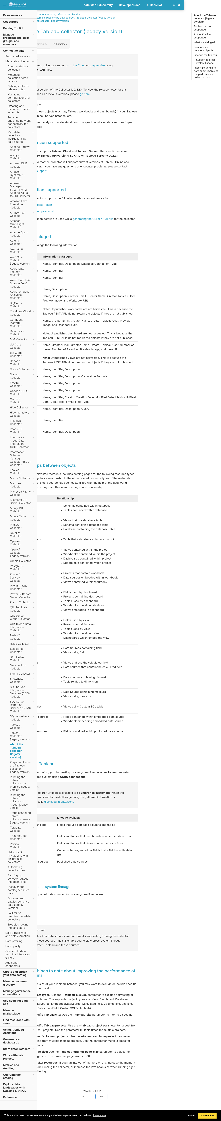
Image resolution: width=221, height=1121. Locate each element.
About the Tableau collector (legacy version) (16, 751)
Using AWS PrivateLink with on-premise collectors (18, 857)
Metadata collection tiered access (18, 78)
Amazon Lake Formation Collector (22, 204)
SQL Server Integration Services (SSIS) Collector (22, 691)
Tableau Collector (22, 726)
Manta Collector (22, 478)
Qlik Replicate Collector (22, 609)
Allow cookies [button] (207, 1115)
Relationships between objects (203, 49)
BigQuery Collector (22, 305)
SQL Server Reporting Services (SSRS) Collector (22, 706)
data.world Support (70, 171)
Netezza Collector (22, 534)
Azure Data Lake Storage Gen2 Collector (22, 283)
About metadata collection (18, 68)
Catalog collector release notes (18, 88)
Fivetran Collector (22, 384)
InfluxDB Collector (22, 422)
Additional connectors (20, 964)
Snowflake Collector (22, 680)
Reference (19, 1097)
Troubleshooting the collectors (18, 926)
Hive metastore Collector (22, 414)
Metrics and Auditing (19, 1066)
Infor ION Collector (22, 430)
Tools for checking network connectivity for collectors (19, 122)
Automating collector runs (21, 868)
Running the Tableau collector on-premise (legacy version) (20, 783)
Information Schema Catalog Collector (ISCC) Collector (22, 458)
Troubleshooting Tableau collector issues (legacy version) (20, 817)
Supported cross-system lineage (206, 61)
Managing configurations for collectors (19, 97)
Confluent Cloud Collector (22, 313)
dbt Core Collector (22, 346)
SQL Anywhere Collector (22, 718)
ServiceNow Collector (22, 667)
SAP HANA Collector (22, 658)
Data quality (20, 946)
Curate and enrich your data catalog (19, 973)
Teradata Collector (22, 829)
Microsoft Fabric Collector (22, 493)
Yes (120, 1096)
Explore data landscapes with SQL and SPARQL (19, 1087)
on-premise (134, 65)
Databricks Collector (22, 333)
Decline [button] (190, 1115)
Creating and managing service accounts (19, 109)
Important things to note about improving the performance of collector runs (206, 72)
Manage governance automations (19, 992)
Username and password (74, 211)
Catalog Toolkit (19, 28)
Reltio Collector (22, 643)
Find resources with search (19, 1021)
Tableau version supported (203, 28)
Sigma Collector (22, 673)
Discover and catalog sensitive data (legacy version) (21, 903)
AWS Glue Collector (22, 250)
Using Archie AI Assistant (19, 1031)
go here (122, 94)
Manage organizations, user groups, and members (19, 39)
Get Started (19, 21)
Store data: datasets (19, 1049)
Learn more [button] (99, 1115)
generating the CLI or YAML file (129, 218)
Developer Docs (166, 5)
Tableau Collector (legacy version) (22, 736)
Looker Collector (22, 471)
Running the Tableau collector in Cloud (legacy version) (19, 801)
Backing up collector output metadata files (18, 878)
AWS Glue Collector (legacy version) (22, 260)
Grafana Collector (22, 401)
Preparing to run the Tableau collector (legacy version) (20, 767)
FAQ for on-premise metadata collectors (19, 916)
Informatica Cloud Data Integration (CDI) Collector (22, 442)
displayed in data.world (96, 801)
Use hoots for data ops (19, 1002)
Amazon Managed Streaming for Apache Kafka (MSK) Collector (22, 190)
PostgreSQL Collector (22, 567)
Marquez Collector (22, 485)
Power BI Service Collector (22, 577)
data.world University (135, 5)
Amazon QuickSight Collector (22, 224)
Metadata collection (20, 61)
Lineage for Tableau (205, 55)
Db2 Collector (22, 339)
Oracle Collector (22, 561)
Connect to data (19, 50)
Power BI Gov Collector (22, 587)
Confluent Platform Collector (22, 323)
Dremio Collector (22, 376)
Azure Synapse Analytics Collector (22, 295)
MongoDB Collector (22, 509)
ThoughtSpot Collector (22, 837)
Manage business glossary (19, 982)
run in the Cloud (112, 65)
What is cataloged (204, 42)
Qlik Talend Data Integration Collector (22, 627)
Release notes (12, 15)
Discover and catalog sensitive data (18, 890)
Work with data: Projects (19, 1056)
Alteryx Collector (22, 157)
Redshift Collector (22, 637)
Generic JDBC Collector (22, 392)
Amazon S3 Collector (22, 214)
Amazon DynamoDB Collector (22, 175)
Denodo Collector (22, 362)
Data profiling (20, 941)
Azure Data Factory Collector (22, 272)
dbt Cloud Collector (22, 354)
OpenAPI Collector (22, 543)
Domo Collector (22, 369)
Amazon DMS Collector (22, 165)
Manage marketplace (19, 1011)
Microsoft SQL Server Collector (22, 501)
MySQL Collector (22, 526)
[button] (216, 5)
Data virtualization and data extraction (20, 934)
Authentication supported (202, 36)
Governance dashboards (19, 1040)
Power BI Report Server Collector (22, 595)
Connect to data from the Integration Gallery (20, 954)
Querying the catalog (19, 1076)
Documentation (61, 14)
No (138, 1096)
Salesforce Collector (22, 650)
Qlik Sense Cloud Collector (22, 617)
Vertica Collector (22, 845)
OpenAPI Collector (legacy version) (22, 553)
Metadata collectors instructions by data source (21, 137)
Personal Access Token (73, 204)
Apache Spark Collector (19, 234)
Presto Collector (22, 602)
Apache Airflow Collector (22, 148)
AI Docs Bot (191, 5)
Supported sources (17, 56)
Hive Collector (22, 407)
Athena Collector (22, 242)
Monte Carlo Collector (22, 518)
